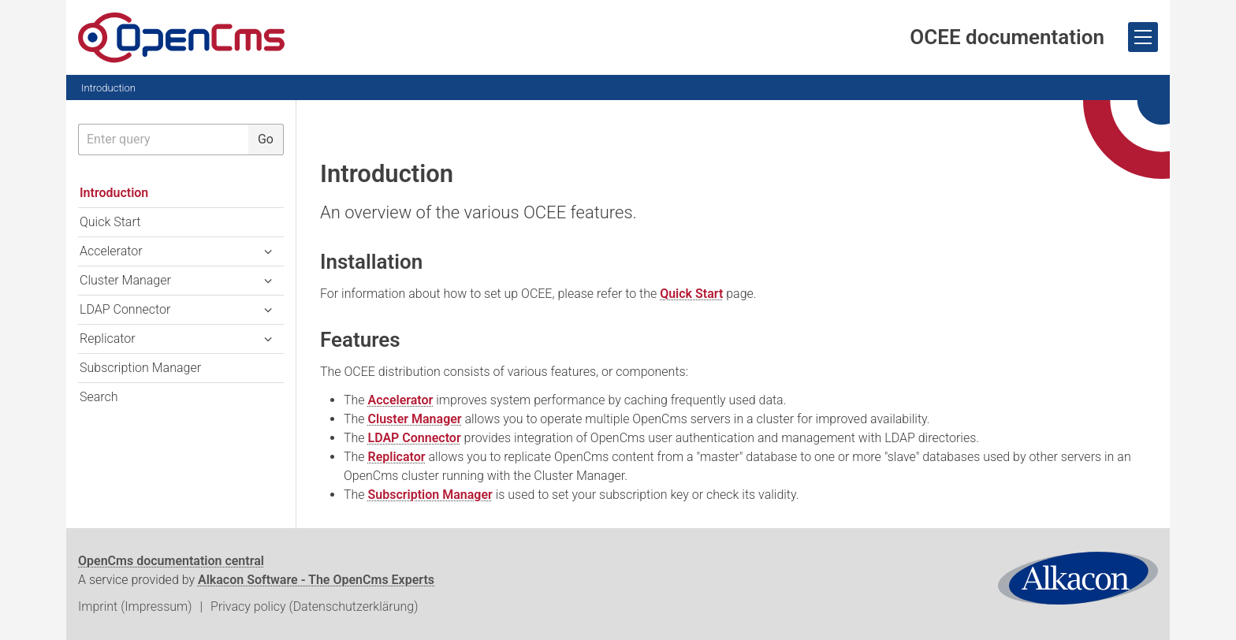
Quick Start (691, 293)
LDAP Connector (414, 437)
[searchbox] (163, 139)
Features (360, 340)
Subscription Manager (430, 494)
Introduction (108, 88)
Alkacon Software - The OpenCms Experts (316, 579)
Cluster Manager (415, 418)
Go (266, 139)
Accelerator (401, 400)
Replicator (397, 456)
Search (99, 396)
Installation (371, 261)
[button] (268, 251)
